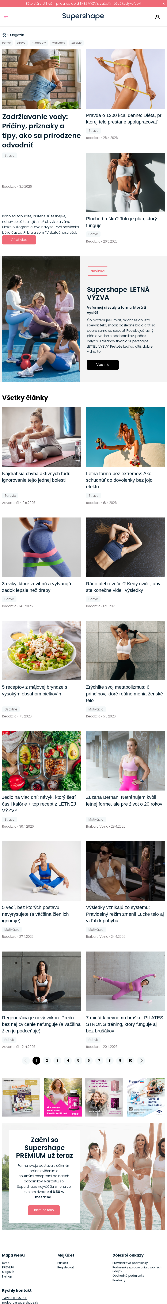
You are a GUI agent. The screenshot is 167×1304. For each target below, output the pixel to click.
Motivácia (58, 42)
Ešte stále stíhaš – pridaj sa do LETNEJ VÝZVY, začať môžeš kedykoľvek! (83, 3)
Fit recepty (39, 42)
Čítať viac (19, 239)
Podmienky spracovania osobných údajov (137, 1269)
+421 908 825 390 (14, 1298)
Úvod (6, 1263)
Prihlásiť (157, 17)
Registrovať (65, 1267)
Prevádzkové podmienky (130, 1263)
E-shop (7, 1277)
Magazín (8, 1272)
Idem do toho (44, 1210)
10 (130, 1060)
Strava (21, 42)
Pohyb (6, 42)
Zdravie (76, 42)
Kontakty (119, 1280)
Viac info (102, 364)
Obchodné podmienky (128, 1276)
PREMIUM (8, 1267)
